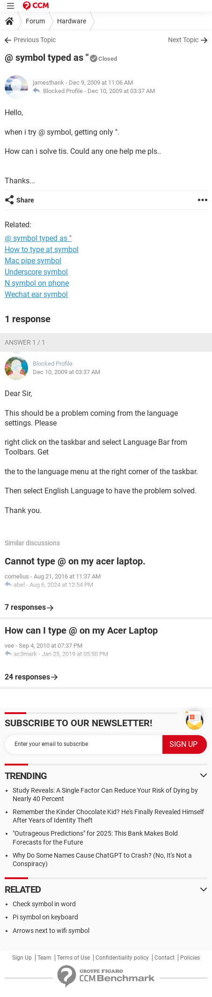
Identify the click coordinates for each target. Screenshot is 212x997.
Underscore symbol (36, 271)
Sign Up (22, 957)
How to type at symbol (42, 249)
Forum (35, 21)
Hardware (71, 21)
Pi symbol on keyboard (45, 917)
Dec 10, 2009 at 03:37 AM (121, 90)
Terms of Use (73, 957)
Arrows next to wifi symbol (51, 930)
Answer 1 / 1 (25, 342)
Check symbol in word (44, 904)
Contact (164, 957)
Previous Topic (35, 39)
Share (25, 200)
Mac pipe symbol (33, 260)
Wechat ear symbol (36, 294)
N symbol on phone (37, 283)
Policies (190, 957)
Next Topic (183, 39)
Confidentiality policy (122, 957)
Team (44, 957)
